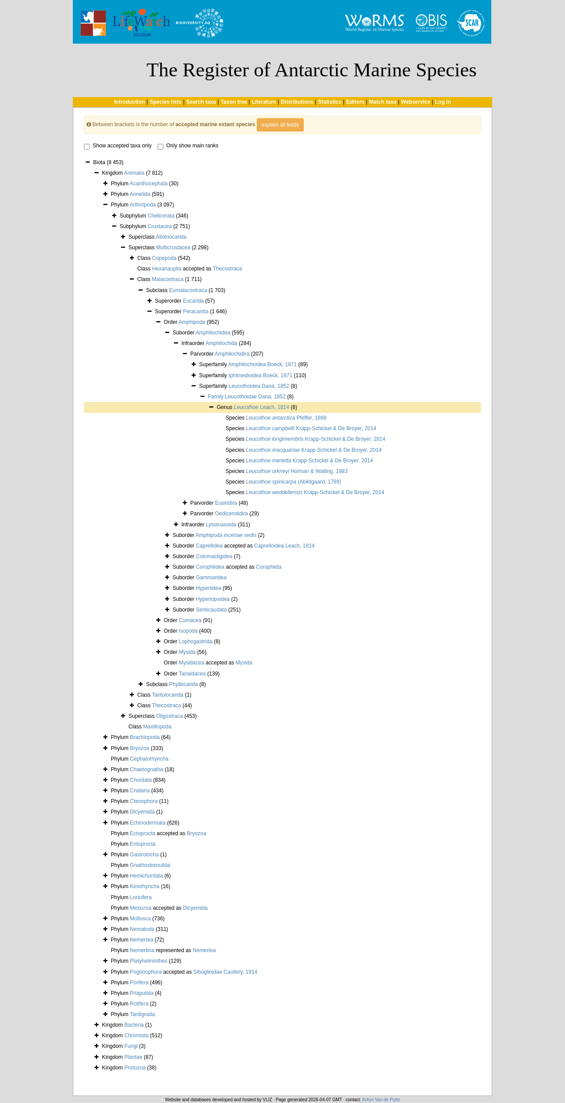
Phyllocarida (183, 684)
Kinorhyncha (144, 886)
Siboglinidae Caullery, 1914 (225, 972)
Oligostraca (169, 716)
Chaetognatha (146, 769)
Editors (355, 102)
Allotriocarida (171, 237)
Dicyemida (142, 812)
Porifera (139, 982)
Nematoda (142, 929)
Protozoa (135, 1068)
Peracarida (195, 311)
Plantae (133, 1057)
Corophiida (269, 567)
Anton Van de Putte (381, 1099)
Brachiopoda (144, 737)
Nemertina (142, 950)
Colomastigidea (214, 556)
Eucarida (193, 301)
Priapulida (141, 993)
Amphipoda (191, 322)
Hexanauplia (166, 269)
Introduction (129, 102)
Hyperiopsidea (213, 599)
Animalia (134, 173)
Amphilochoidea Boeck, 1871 (262, 364)
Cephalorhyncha (149, 759)
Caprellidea (209, 546)
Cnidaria (140, 791)
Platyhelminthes (148, 961)
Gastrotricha (144, 855)
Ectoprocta (142, 833)
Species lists (166, 102)
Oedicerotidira (231, 513)
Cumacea (190, 620)
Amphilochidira (232, 354)
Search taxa (201, 102)
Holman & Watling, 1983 (296, 471)
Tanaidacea (192, 674)
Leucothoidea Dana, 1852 (259, 386)
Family (216, 397)
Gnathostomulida (150, 865)
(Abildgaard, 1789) (293, 482)
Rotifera (139, 1004)
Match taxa (382, 102)
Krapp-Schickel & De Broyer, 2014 (311, 428)
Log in (443, 102)
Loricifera (140, 897)
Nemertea (141, 940)
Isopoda (188, 631)
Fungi (131, 1046)
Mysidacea (191, 663)
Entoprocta (142, 844)
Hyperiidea (208, 588)
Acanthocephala (149, 183)
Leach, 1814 (261, 407)
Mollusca (140, 918)
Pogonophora (146, 972)
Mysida (187, 652)
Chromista (136, 1035)
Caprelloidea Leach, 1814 (284, 546)
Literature (264, 102)
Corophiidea (210, 567)
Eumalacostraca (188, 290)
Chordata (140, 780)
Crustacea (159, 226)
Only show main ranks (188, 146)
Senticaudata (211, 610)
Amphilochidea (213, 333)
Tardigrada (142, 1014)
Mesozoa (140, 908)
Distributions (297, 102)
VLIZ (267, 1099)
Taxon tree (234, 102)
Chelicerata (160, 216)
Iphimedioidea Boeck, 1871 (261, 375)
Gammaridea (211, 577)
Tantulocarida (167, 695)
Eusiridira (226, 503)
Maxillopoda (157, 727)
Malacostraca (167, 279)
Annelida (140, 194)
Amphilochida (221, 343)
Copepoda (164, 258)
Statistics (329, 102)
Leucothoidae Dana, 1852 (255, 397)
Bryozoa (139, 748)
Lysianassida (221, 524)
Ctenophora (144, 801)
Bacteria (134, 1025)
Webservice (416, 102)
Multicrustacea (173, 247)
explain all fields (280, 125)
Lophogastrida (195, 641)
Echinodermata (148, 823)
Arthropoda (143, 205)
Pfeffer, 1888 (286, 418)
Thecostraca (227, 269)
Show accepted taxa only (117, 146)
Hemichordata (146, 876)
